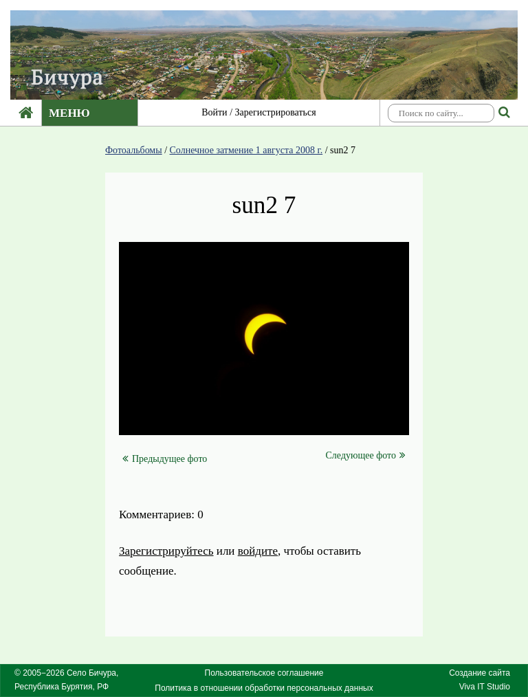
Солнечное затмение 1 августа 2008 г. (246, 150)
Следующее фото (366, 455)
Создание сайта (479, 673)
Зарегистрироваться (275, 112)
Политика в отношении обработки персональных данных (264, 688)
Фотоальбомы (133, 150)
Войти (214, 112)
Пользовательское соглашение (264, 673)
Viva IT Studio (484, 687)
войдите (258, 550)
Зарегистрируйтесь (166, 550)
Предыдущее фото (164, 459)
